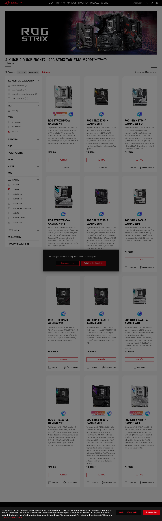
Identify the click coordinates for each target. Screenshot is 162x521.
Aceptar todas (151, 512)
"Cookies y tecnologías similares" (13, 517)
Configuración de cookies (128, 512)
